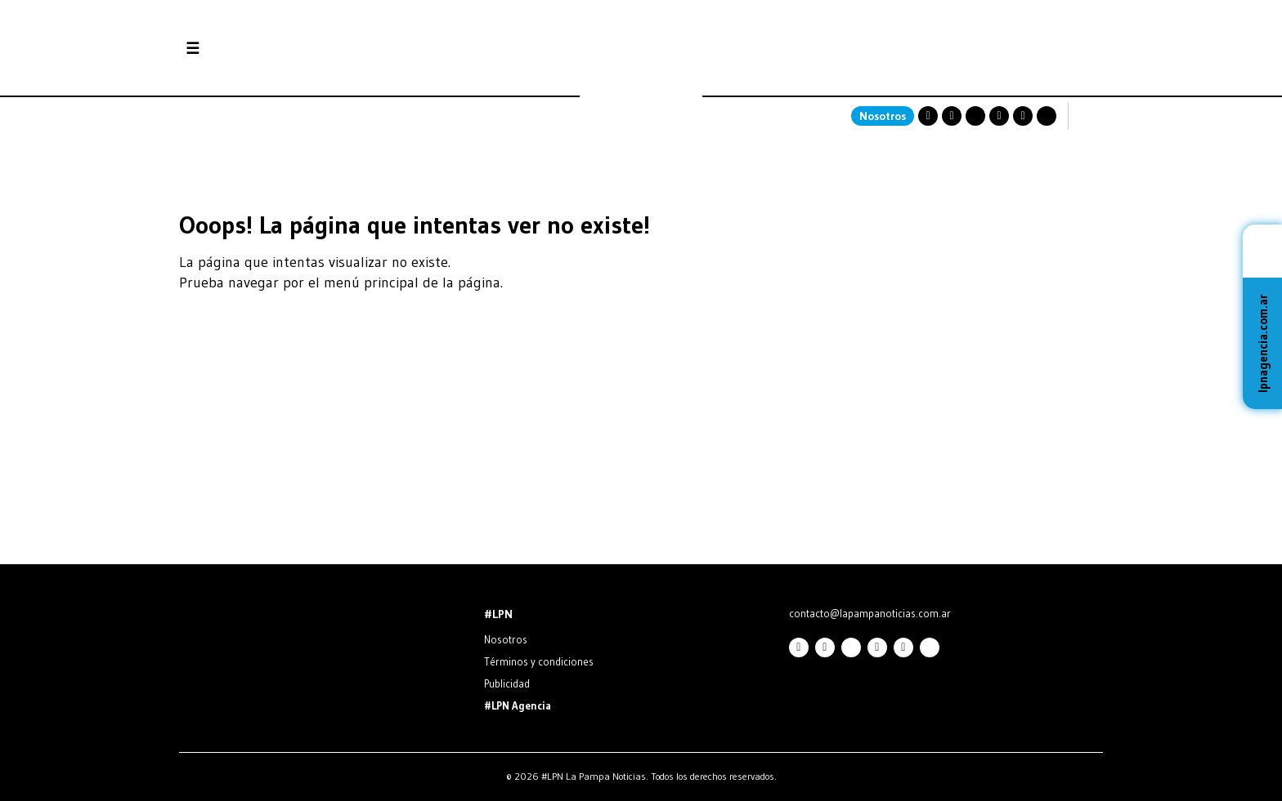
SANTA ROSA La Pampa (1000, 77)
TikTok (1046, 116)
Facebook (951, 116)
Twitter (975, 116)
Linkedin (1023, 116)
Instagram (928, 116)
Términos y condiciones (539, 661)
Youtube (999, 116)
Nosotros (882, 116)
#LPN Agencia (517, 705)
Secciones (237, 48)
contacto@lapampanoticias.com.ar (870, 613)
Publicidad (507, 683)
